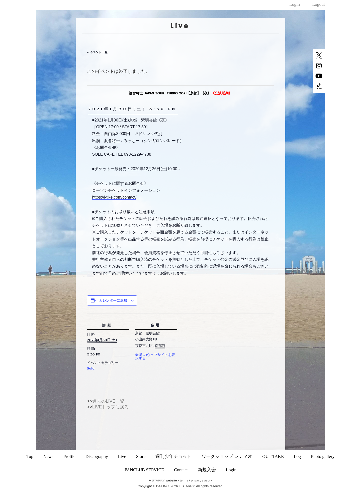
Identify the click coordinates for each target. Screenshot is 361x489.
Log (297, 456)
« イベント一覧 (97, 52)
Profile (69, 456)
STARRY (158, 480)
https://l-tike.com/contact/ (114, 197)
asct (207, 480)
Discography (96, 456)
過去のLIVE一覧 (108, 401)
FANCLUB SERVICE (144, 469)
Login (294, 4)
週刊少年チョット (173, 456)
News (48, 456)
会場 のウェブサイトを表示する (155, 357)
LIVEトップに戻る (110, 406)
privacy (196, 480)
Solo (91, 368)
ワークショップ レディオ (227, 456)
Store (140, 456)
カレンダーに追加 (113, 300)
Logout (318, 4)
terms (184, 480)
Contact (181, 469)
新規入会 (207, 469)
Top (30, 456)
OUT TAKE (273, 456)
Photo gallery (322, 456)
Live (122, 456)
